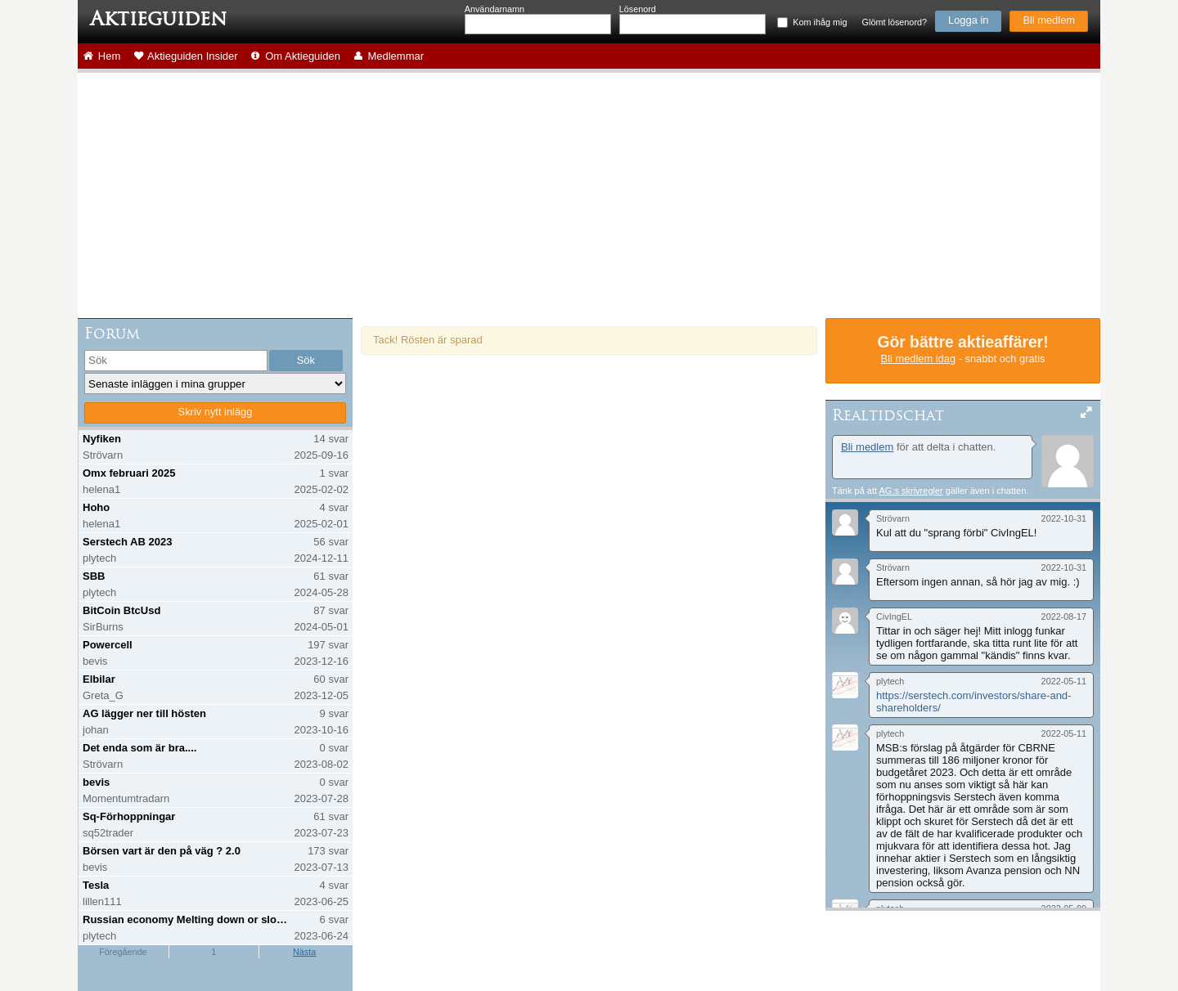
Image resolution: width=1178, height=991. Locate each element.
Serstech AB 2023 (127, 542)
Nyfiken (102, 439)
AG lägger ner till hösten (144, 713)
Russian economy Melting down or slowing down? (187, 919)
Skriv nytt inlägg (215, 412)
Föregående (122, 952)
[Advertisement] (589, 195)
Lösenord (637, 9)
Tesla (96, 885)
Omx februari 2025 (129, 473)
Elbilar (99, 679)
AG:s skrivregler (910, 491)
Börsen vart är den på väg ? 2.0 (162, 851)
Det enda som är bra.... (139, 748)
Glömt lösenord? (894, 22)
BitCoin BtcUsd (121, 610)
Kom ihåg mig (820, 22)
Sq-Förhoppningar (129, 816)
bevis (96, 782)
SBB (94, 576)
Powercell (108, 645)
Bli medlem (1049, 20)
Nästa (304, 952)
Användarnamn (494, 9)
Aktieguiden (158, 19)
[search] (176, 360)
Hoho (96, 507)
